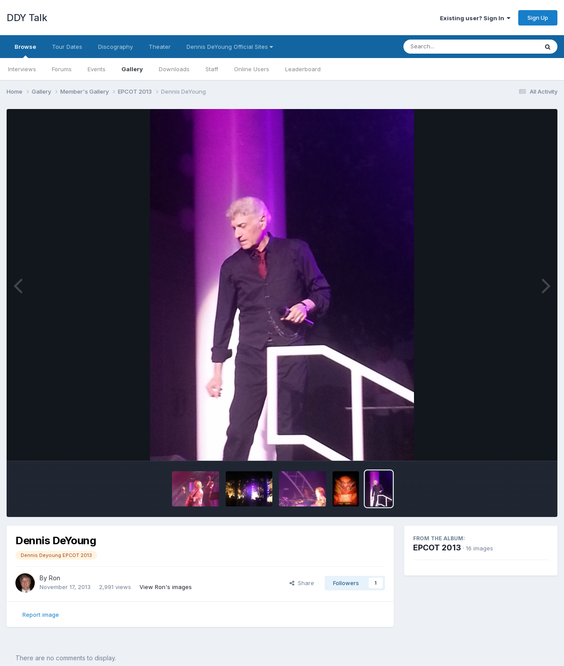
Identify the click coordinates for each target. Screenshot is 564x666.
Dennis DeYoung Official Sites (230, 46)
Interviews (22, 69)
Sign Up (537, 17)
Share (301, 582)
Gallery (132, 69)
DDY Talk (27, 17)
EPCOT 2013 (437, 547)
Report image (40, 614)
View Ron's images (165, 586)
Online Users (251, 69)
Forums (62, 69)
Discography (115, 46)
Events (97, 69)
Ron (54, 578)
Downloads (174, 69)
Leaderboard (303, 69)
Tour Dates (67, 46)
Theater (160, 46)
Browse (25, 50)
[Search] (446, 47)
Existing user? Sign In (475, 18)
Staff (211, 69)
